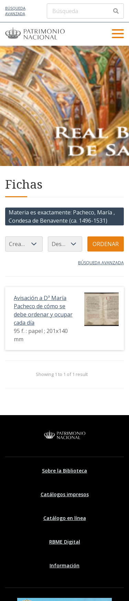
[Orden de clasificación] (65, 244)
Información (64, 565)
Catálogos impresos (65, 494)
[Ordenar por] (24, 244)
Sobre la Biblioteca (64, 470)
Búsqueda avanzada (15, 10)
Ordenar (106, 244)
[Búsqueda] (85, 11)
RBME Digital (64, 541)
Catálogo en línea (64, 518)
